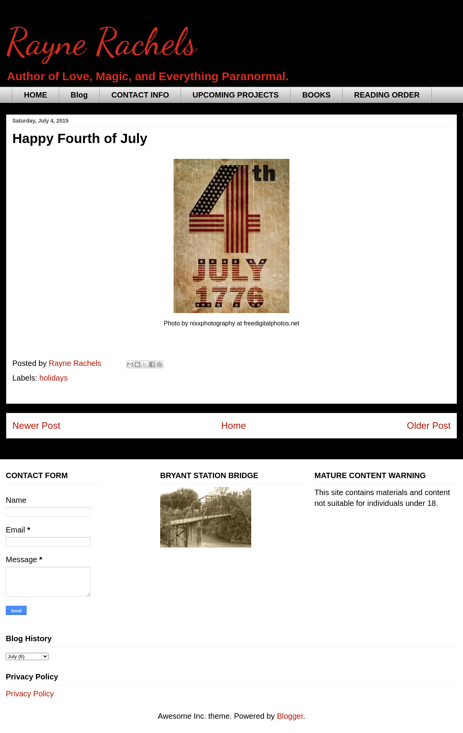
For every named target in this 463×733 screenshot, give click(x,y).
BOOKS (316, 95)
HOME (35, 95)
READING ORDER (387, 95)
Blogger (290, 716)
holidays (53, 378)
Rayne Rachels (101, 42)
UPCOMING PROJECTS (236, 95)
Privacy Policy (30, 693)
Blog (79, 95)
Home (233, 425)
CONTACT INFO (140, 95)
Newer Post (36, 425)
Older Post (429, 425)
